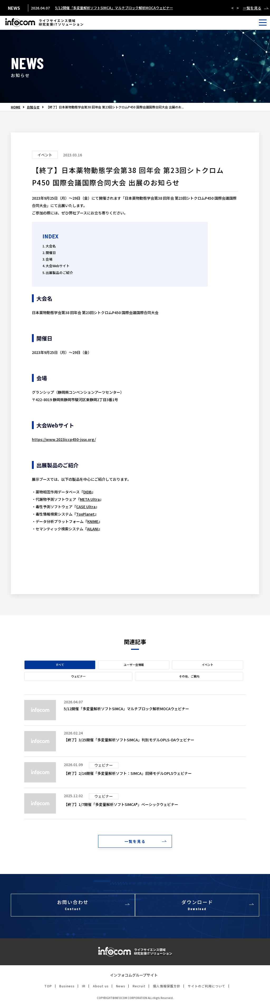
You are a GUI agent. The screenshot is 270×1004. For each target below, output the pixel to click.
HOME (15, 107)
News (120, 987)
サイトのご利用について (206, 987)
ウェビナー (78, 676)
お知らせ (33, 107)
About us (101, 987)
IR (83, 987)
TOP (48, 987)
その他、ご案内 (189, 676)
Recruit (139, 987)
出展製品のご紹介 (59, 272)
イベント (207, 664)
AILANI (92, 528)
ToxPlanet (85, 514)
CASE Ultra (85, 506)
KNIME (92, 521)
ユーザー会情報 (134, 664)
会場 (49, 259)
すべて (60, 664)
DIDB (87, 491)
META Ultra (90, 499)
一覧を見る (252, 8)
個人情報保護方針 (166, 987)
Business (67, 987)
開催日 (51, 252)
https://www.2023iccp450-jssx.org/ (64, 439)
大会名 (51, 245)
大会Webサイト (58, 265)
